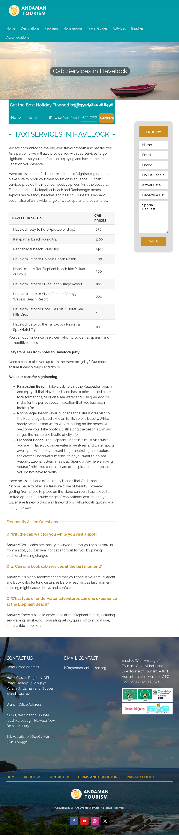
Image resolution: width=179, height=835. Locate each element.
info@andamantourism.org (85, 668)
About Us (32, 777)
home (11, 777)
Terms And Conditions (98, 777)
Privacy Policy (141, 777)
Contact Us (59, 777)
